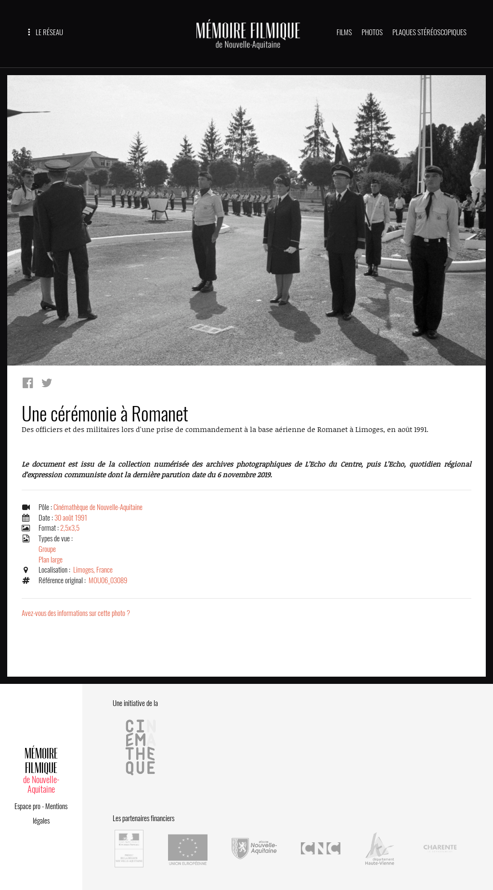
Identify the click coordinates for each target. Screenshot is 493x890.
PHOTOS (372, 32)
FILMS (344, 32)
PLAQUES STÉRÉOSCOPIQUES (429, 32)
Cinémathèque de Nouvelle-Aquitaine (98, 507)
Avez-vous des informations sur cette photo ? (76, 613)
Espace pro (27, 806)
